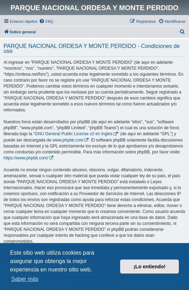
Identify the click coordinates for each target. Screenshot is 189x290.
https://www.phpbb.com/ (26, 158)
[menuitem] (46, 21)
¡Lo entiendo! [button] (149, 266)
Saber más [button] (24, 279)
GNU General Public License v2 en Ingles (73, 133)
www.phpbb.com (67, 140)
